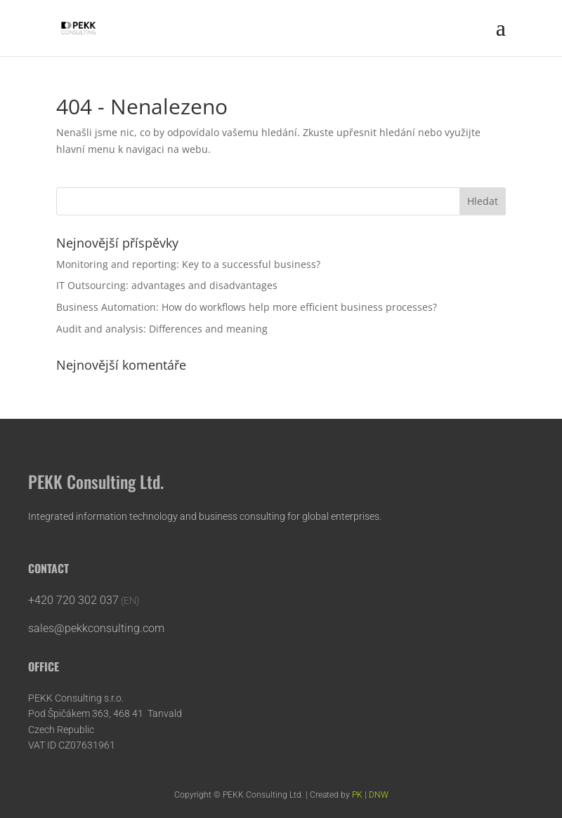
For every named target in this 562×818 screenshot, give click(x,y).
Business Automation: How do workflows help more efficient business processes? (246, 307)
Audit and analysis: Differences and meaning (162, 328)
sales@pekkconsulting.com (97, 628)
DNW (378, 795)
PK (357, 795)
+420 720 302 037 (73, 600)
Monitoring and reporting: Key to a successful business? (188, 264)
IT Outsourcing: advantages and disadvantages (166, 285)
